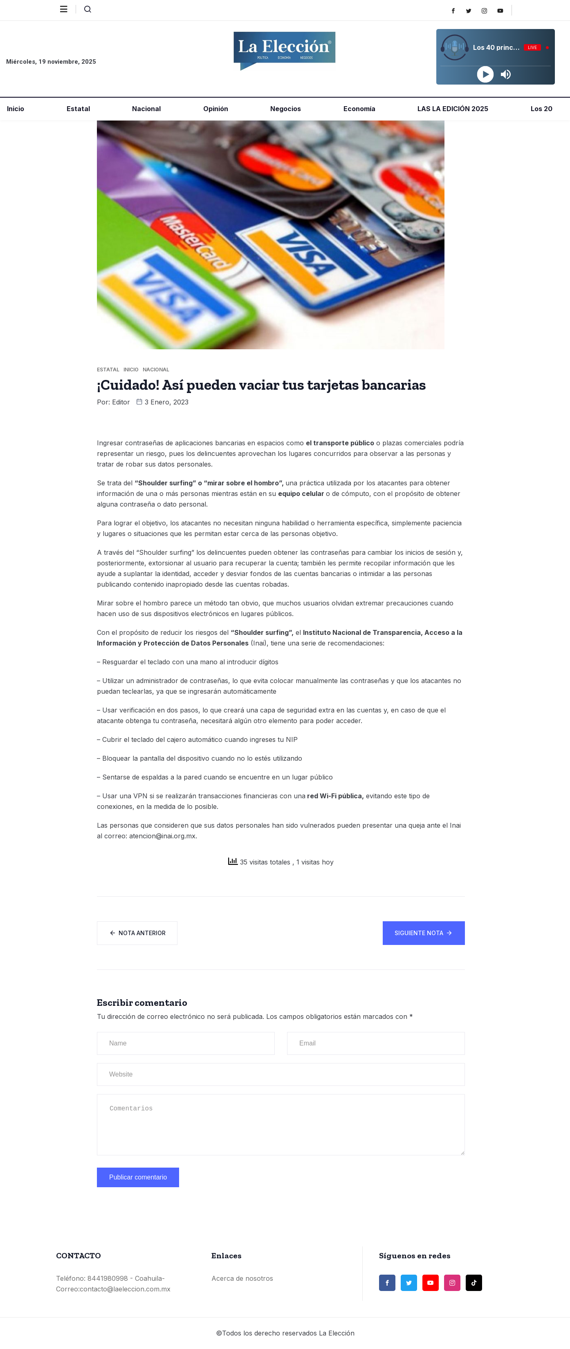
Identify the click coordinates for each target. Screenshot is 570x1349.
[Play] (485, 74)
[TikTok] (474, 1283)
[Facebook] (457, 10)
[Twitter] (473, 10)
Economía (359, 109)
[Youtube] (504, 10)
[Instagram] (488, 10)
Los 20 (541, 109)
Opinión (214, 109)
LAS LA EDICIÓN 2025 (452, 109)
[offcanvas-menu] (68, 9)
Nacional (145, 109)
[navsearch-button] (84, 11)
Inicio (14, 109)
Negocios (284, 109)
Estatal (77, 109)
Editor (121, 402)
